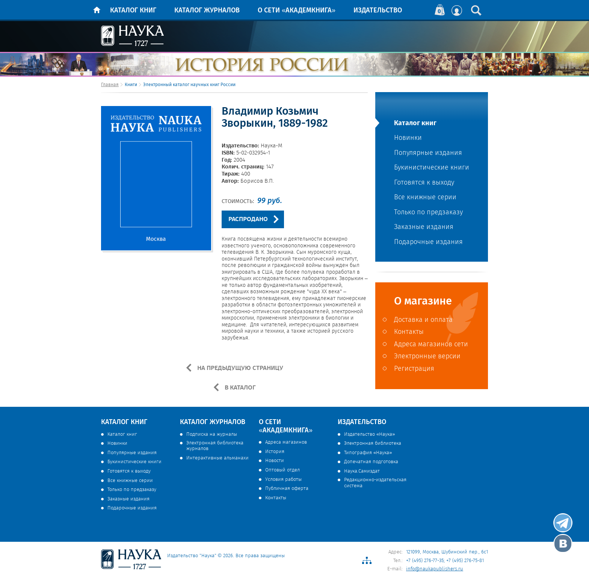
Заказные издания (423, 227)
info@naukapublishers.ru (434, 569)
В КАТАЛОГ (239, 387)
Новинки (408, 138)
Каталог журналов (207, 10)
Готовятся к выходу (424, 183)
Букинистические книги (431, 168)
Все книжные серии (425, 197)
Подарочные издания (428, 242)
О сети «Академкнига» (296, 10)
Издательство (377, 10)
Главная (110, 84)
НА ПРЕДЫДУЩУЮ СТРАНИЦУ (239, 368)
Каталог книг (133, 10)
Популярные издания (428, 153)
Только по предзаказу (428, 212)
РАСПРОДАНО (248, 219)
